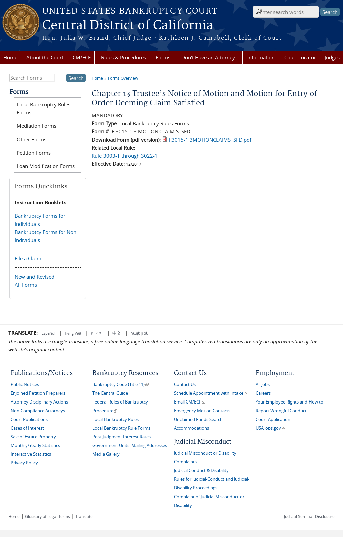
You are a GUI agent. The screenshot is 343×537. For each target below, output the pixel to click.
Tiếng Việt (72, 333)
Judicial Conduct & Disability (201, 470)
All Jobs (263, 384)
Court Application (273, 419)
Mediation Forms (36, 125)
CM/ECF (82, 57)
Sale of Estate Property (33, 437)
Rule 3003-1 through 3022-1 (125, 155)
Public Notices (25, 384)
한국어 (97, 333)
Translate (84, 516)
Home (10, 57)
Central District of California (127, 25)
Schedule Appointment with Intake (210, 393)
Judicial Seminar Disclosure (309, 516)
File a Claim (28, 258)
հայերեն (139, 333)
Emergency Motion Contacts (202, 411)
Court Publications (29, 419)
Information (261, 57)
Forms (163, 57)
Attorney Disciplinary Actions (39, 402)
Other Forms (31, 139)
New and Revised (34, 276)
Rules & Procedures (123, 57)
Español (49, 333)
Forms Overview (123, 78)
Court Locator (300, 57)
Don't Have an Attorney (208, 57)
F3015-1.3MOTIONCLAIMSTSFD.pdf (210, 139)
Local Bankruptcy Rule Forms (121, 428)
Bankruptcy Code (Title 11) (120, 384)
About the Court (44, 57)
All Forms (26, 284)
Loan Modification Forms (46, 166)
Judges (332, 57)
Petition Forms (34, 152)
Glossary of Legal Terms (47, 516)
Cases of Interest (27, 428)
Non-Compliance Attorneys (38, 411)
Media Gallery (106, 454)
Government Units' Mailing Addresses (129, 445)
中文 (116, 333)
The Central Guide (110, 393)
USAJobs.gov (270, 428)
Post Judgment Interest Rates (121, 437)
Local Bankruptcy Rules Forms (43, 108)
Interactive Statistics (31, 454)
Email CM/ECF (189, 402)
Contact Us (185, 384)
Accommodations (191, 428)
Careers (263, 393)
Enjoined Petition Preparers (38, 393)
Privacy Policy (24, 463)
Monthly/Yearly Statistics (35, 445)
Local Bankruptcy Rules (115, 419)
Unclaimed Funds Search (198, 419)
